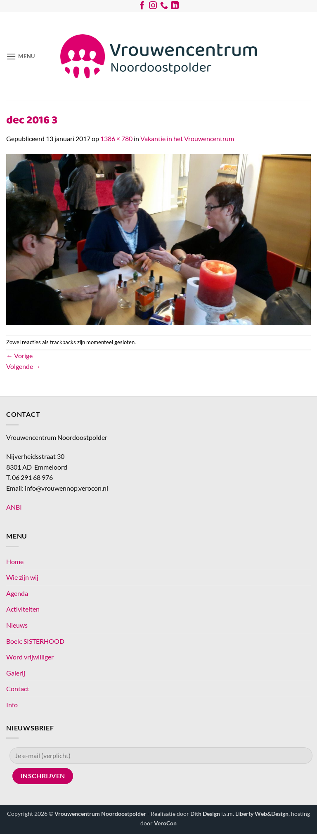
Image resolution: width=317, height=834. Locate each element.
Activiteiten (23, 609)
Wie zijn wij (22, 577)
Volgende (23, 366)
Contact (17, 688)
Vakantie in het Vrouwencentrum (187, 138)
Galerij (15, 673)
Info (12, 705)
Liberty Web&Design (262, 813)
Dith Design (205, 813)
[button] (20, 56)
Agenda (17, 593)
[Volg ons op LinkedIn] (175, 7)
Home (15, 561)
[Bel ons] (164, 7)
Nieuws (17, 625)
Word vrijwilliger (30, 657)
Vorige (19, 355)
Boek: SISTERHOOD (35, 641)
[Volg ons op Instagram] (153, 7)
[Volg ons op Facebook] (142, 7)
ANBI (14, 507)
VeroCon (165, 823)
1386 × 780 (116, 138)
